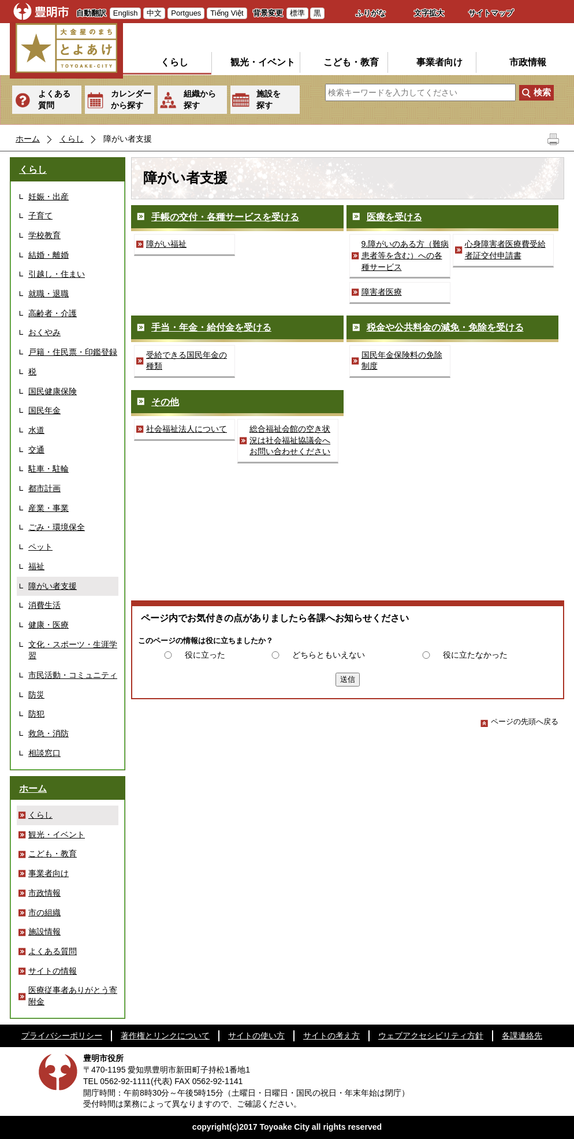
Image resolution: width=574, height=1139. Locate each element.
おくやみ (44, 332)
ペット (40, 546)
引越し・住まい (56, 274)
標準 (297, 13)
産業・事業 (48, 508)
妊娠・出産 (48, 196)
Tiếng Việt (226, 13)
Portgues (186, 13)
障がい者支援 (52, 586)
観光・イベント (262, 62)
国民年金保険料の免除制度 (401, 360)
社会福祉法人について (186, 428)
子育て (40, 215)
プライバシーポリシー (61, 1035)
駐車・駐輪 (48, 468)
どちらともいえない (328, 654)
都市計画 (44, 488)
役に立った (205, 654)
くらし (174, 62)
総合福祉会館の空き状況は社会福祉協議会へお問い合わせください (289, 440)
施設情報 (44, 931)
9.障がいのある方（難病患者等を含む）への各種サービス (405, 255)
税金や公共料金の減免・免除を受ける (445, 327)
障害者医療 (381, 291)
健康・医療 (48, 624)
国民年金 (44, 410)
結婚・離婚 (48, 254)
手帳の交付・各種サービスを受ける (225, 217)
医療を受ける (394, 217)
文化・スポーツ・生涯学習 (72, 650)
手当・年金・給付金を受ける (211, 327)
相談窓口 (44, 753)
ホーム (28, 138)
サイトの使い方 (256, 1035)
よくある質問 (54, 99)
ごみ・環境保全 (56, 527)
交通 (36, 449)
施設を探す (268, 99)
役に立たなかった (475, 654)
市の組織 (44, 912)
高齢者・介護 (52, 313)
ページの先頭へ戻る (519, 721)
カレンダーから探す (131, 99)
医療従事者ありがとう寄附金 (72, 995)
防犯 (36, 713)
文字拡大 (429, 13)
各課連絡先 (522, 1035)
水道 (36, 430)
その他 (165, 402)
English (125, 13)
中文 (154, 13)
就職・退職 (48, 293)
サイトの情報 (52, 970)
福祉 (36, 566)
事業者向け (439, 62)
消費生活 (44, 605)
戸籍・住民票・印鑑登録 (72, 352)
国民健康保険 (52, 391)
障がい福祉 (166, 243)
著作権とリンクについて (165, 1035)
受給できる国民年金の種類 (186, 360)
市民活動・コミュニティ (72, 675)
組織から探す (200, 99)
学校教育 (44, 235)
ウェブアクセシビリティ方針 (430, 1035)
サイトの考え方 (331, 1035)
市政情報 (527, 62)
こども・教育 (351, 62)
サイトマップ (490, 13)
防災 (36, 694)
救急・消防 (48, 733)
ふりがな (371, 13)
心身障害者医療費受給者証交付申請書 (505, 249)
